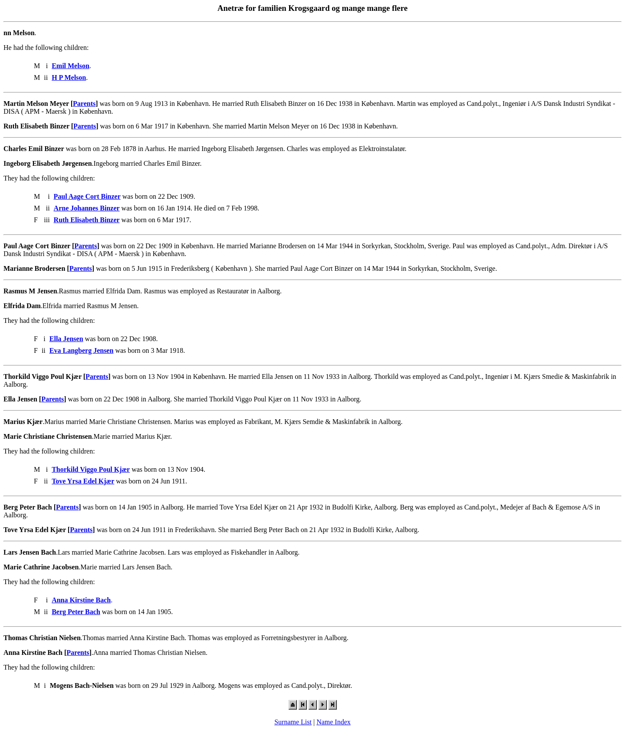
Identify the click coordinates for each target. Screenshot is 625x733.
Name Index (333, 722)
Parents (84, 103)
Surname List (293, 722)
